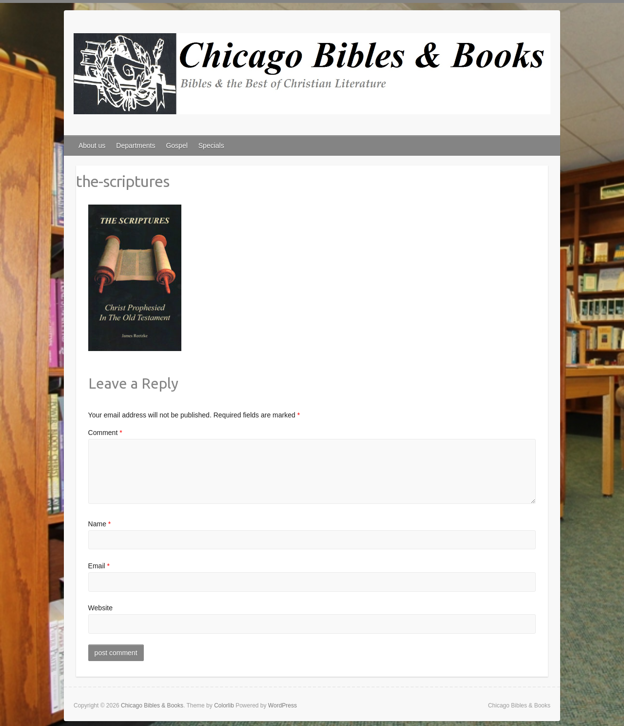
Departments (135, 145)
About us (91, 145)
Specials (211, 145)
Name (99, 524)
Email (99, 566)
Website (100, 608)
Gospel (176, 145)
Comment (105, 432)
